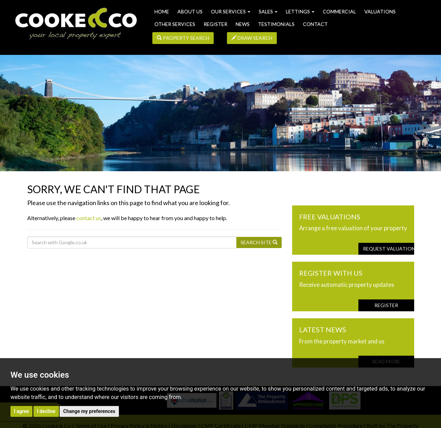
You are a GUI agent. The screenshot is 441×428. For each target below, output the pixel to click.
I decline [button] (46, 411)
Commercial (339, 11)
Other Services (174, 24)
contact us (88, 218)
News (243, 24)
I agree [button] (21, 411)
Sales (268, 11)
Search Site (259, 242)
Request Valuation (388, 249)
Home (161, 11)
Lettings (300, 11)
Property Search (183, 38)
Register (215, 24)
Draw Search (251, 38)
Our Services (230, 11)
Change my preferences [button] (89, 411)
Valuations (380, 11)
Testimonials (276, 24)
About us (190, 11)
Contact (315, 24)
